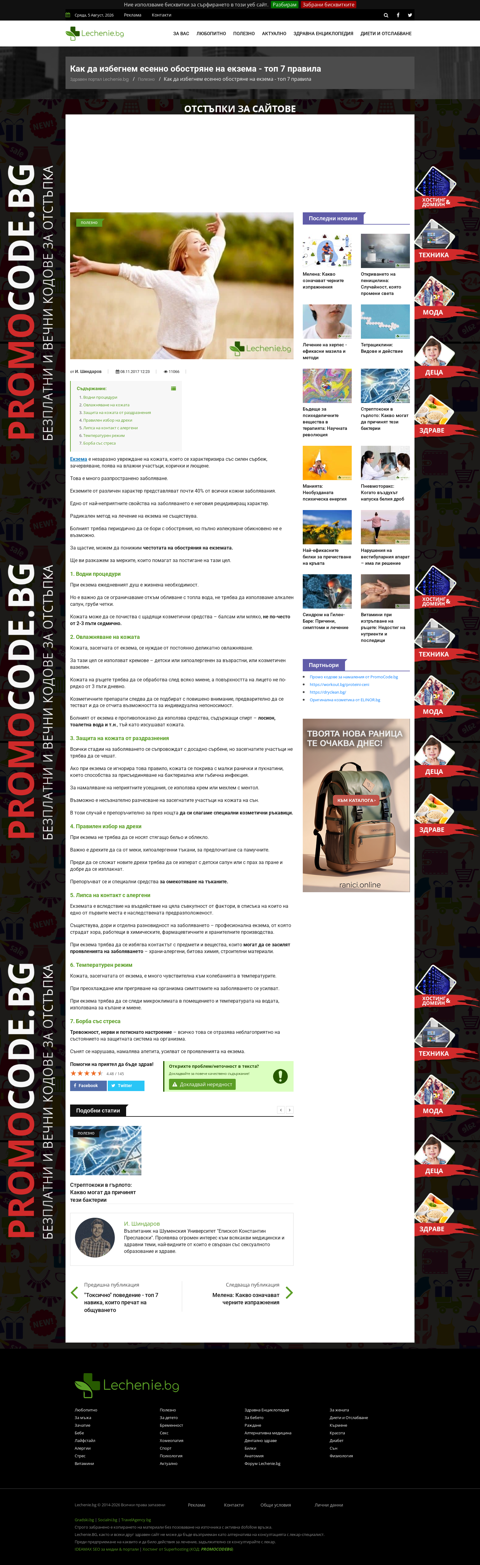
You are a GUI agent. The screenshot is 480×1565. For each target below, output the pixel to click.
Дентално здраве (261, 1440)
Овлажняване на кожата (106, 405)
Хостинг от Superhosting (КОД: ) (188, 1549)
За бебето (254, 1417)
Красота (337, 1433)
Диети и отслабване (386, 33)
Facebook (86, 1085)
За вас (181, 33)
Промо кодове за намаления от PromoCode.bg (354, 677)
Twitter (121, 1085)
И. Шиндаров (88, 371)
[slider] (87, 1073)
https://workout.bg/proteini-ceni (339, 684)
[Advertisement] (240, 166)
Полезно (244, 33)
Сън (333, 1448)
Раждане (253, 1425)
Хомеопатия (171, 1440)
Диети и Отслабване (349, 1417)
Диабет (336, 1440)
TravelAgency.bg (136, 1519)
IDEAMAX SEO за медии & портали (107, 1549)
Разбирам (285, 4)
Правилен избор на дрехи (107, 420)
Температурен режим (104, 435)
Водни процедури (100, 397)
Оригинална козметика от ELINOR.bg (345, 699)
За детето (169, 1417)
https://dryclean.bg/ (328, 692)
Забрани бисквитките (328, 4)
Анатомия (254, 1456)
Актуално (274, 33)
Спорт (165, 1448)
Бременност (171, 1425)
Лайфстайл (85, 1440)
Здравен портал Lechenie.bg (99, 79)
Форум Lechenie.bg (262, 1463)
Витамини (84, 1463)
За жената (339, 1410)
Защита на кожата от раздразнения (117, 412)
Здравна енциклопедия (323, 33)
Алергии (83, 1448)
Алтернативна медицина (268, 1433)
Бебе (79, 1433)
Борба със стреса (99, 443)
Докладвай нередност (202, 1084)
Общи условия (276, 1505)
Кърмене (338, 1425)
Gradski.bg (84, 1519)
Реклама (132, 15)
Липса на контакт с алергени (110, 427)
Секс (164, 1433)
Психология (171, 1456)
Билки (250, 1448)
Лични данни (329, 1505)
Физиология (341, 1456)
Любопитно (211, 33)
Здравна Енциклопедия (267, 1410)
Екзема (78, 459)
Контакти (161, 15)
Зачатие (82, 1425)
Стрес (80, 1456)
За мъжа (83, 1417)
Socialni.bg (107, 1519)
